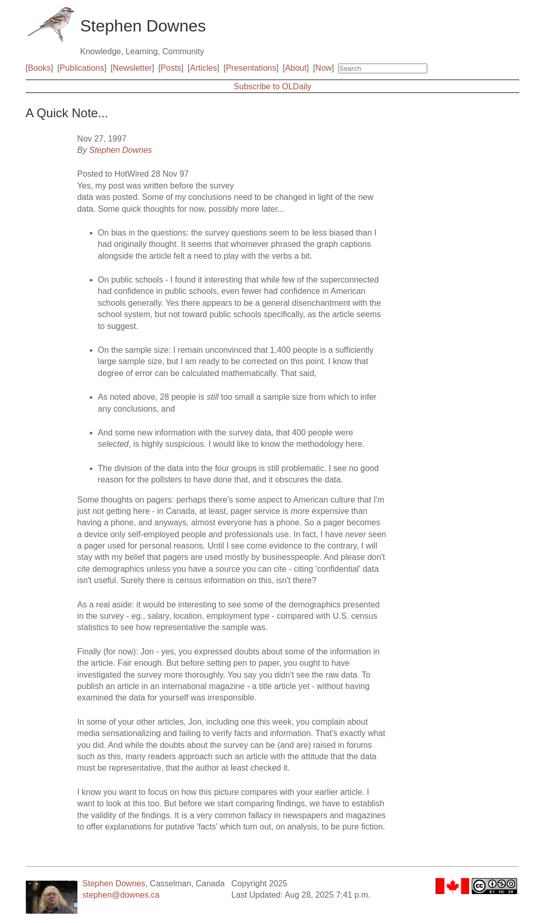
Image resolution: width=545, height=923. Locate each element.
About (296, 68)
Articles (203, 68)
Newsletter (132, 68)
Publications (81, 68)
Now (323, 68)
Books (39, 68)
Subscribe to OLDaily (272, 86)
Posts (171, 68)
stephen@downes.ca (121, 894)
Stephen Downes (120, 150)
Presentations (251, 68)
